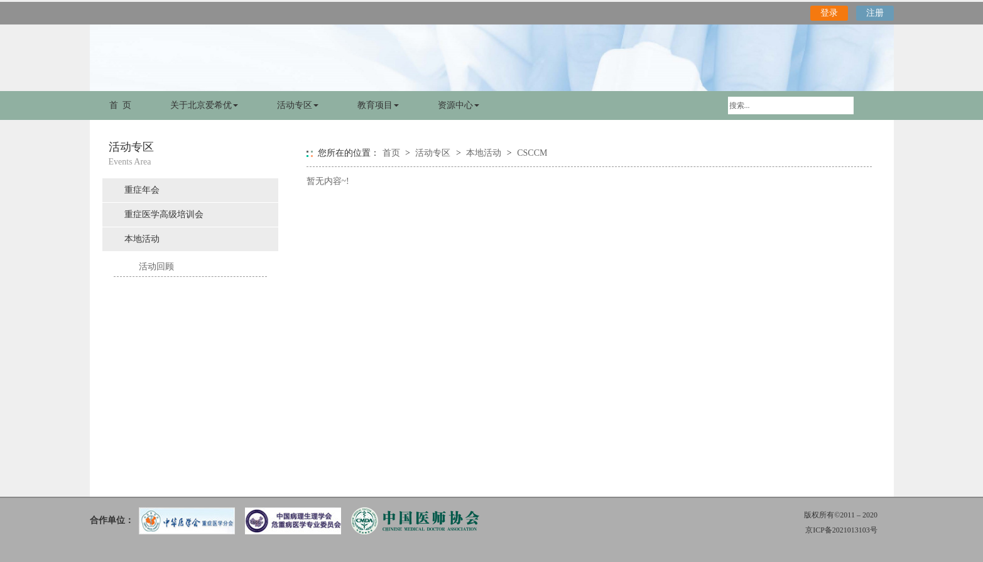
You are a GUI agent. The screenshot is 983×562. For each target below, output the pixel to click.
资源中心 (458, 105)
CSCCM (532, 153)
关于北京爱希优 (204, 105)
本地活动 (142, 239)
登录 (829, 13)
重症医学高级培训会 (164, 214)
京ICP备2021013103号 (841, 530)
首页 (391, 153)
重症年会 (142, 190)
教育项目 (378, 105)
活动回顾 (156, 266)
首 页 (120, 105)
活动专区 (297, 105)
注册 (875, 13)
